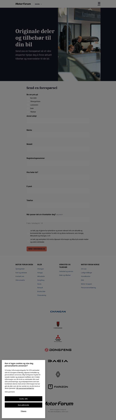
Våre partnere (10, 392)
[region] (23, 389)
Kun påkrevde (23, 405)
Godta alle (23, 399)
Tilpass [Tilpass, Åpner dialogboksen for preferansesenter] (23, 411)
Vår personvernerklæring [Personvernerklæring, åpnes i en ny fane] (25, 388)
